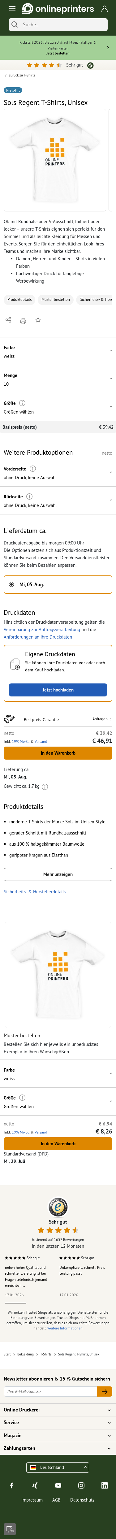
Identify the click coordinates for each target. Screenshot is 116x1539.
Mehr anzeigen (58, 874)
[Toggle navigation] (11, 8)
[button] (55, 160)
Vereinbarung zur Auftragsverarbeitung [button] (42, 629)
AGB (56, 1500)
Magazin (54, 1435)
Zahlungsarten (54, 1448)
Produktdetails (19, 299)
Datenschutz (82, 1500)
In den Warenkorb (58, 753)
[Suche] (64, 24)
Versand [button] (41, 741)
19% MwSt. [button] (21, 741)
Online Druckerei (54, 1410)
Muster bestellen (55, 299)
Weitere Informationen (65, 1328)
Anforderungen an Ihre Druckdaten (38, 637)
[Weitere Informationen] (22, 403)
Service (54, 1422)
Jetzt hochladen (58, 690)
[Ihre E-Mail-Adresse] (50, 1391)
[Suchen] (14, 25)
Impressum (32, 1500)
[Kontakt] (10, 1529)
